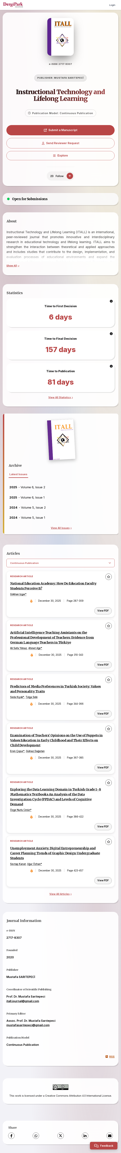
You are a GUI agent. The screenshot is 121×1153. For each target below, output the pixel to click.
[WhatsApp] (36, 1136)
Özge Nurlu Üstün (20, 810)
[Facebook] (11, 1136)
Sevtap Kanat (18, 864)
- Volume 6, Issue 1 (27, 497)
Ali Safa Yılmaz (18, 648)
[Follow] (70, 176)
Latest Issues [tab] (18, 474)
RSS (110, 1057)
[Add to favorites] (108, 577)
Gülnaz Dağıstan (35, 751)
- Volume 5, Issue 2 (27, 507)
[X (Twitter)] (60, 1136)
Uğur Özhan (34, 864)
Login (112, 5)
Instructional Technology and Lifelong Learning (60, 95)
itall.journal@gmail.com (22, 1001)
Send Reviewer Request (60, 143)
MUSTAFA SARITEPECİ (69, 78)
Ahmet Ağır (34, 648)
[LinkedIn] (85, 1136)
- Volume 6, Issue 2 (27, 487)
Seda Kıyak (16, 697)
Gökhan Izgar (17, 594)
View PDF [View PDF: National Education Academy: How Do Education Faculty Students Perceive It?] (103, 611)
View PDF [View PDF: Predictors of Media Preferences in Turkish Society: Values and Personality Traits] (103, 714)
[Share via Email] (109, 1136)
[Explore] (60, 156)
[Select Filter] (60, 563)
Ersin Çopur (16, 751)
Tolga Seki (31, 697)
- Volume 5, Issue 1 (27, 518)
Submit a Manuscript (60, 130)
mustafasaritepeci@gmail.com (28, 1025)
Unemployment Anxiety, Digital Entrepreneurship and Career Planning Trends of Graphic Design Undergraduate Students (55, 854)
